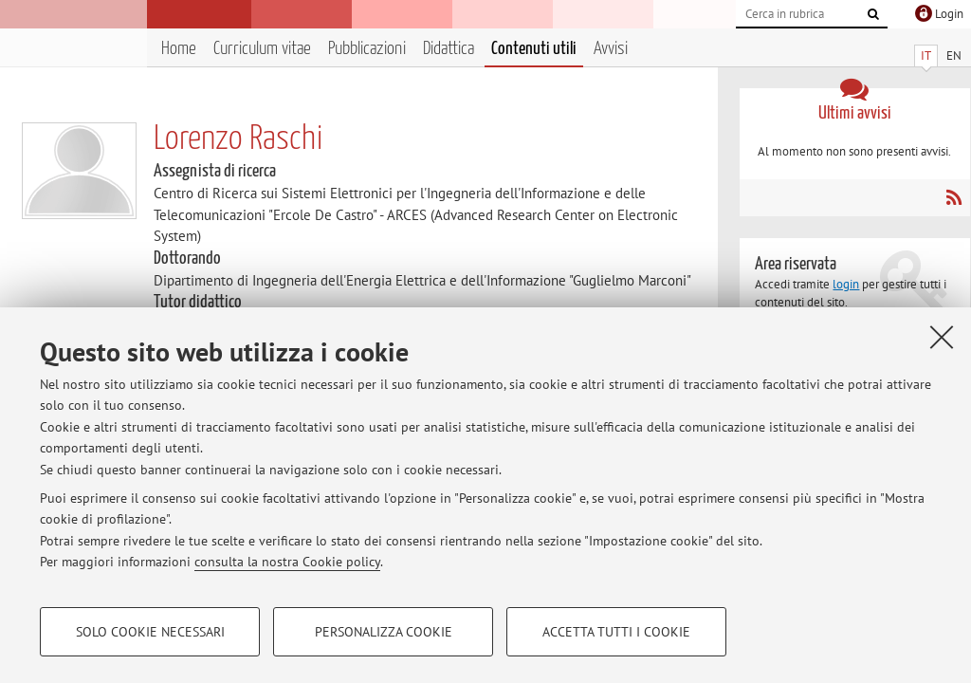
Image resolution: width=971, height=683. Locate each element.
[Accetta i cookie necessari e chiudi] (941, 337)
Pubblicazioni (367, 49)
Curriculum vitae (262, 49)
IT (926, 55)
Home (178, 49)
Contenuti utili (534, 49)
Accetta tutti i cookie (616, 631)
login (846, 284)
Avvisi (611, 49)
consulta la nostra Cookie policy (287, 561)
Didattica (448, 49)
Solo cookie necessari (150, 631)
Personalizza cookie (383, 631)
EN (954, 55)
